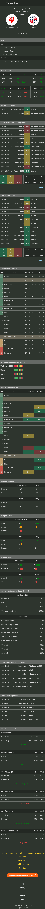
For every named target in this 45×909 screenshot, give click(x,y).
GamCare (22, 868)
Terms (22, 891)
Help (22, 884)
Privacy (22, 888)
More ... (42, 187)
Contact (22, 899)
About (22, 895)
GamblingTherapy (22, 864)
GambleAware (22, 860)
